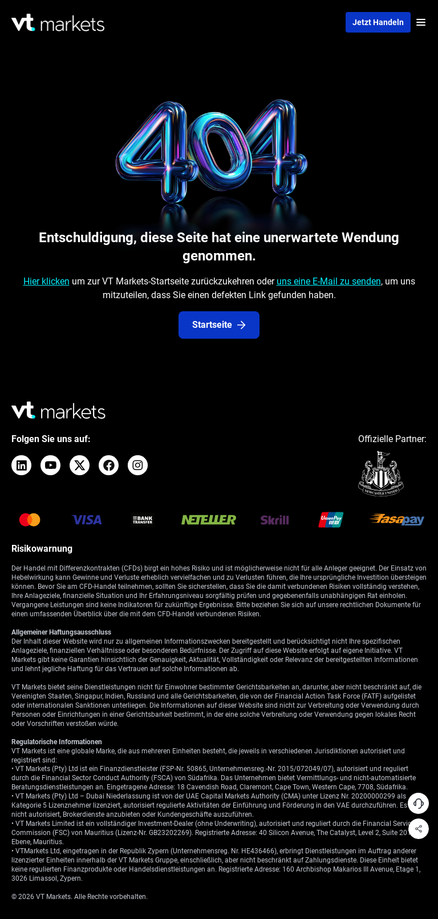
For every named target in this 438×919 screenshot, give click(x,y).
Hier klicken (46, 281)
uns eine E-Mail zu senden (329, 281)
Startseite (219, 324)
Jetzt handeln (378, 22)
